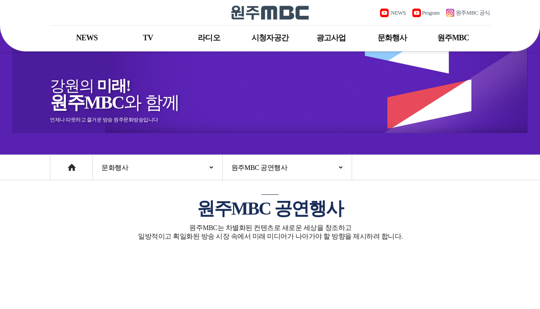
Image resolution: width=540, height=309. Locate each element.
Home (58, 163)
